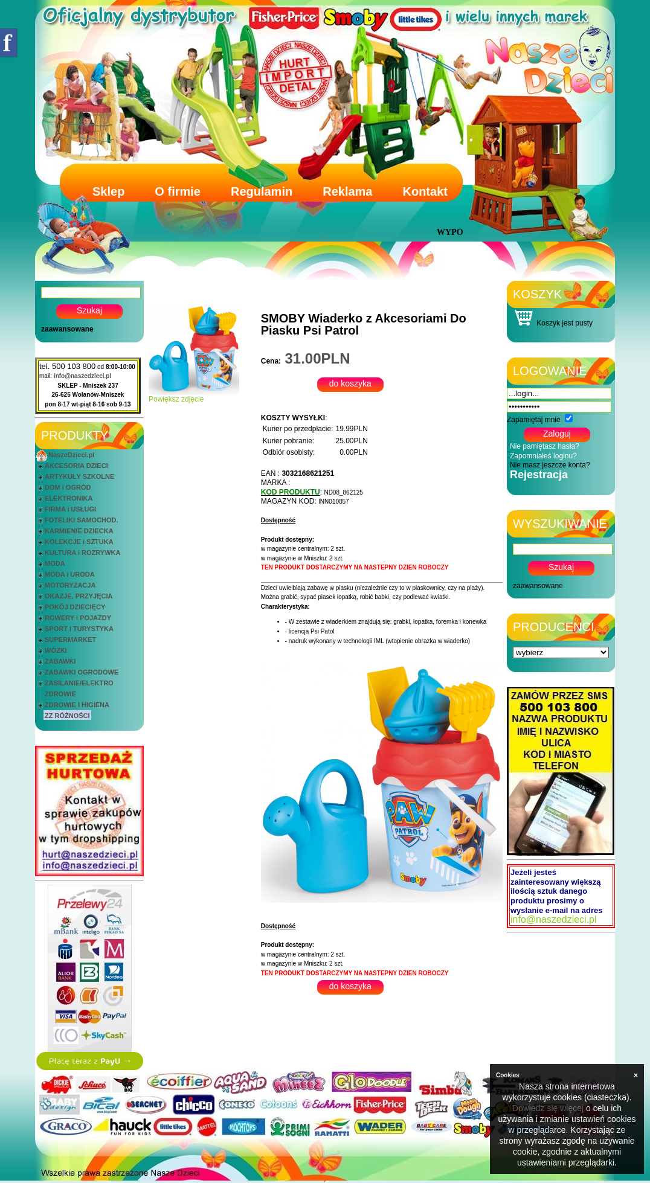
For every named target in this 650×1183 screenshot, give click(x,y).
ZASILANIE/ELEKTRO (79, 683)
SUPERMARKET (70, 639)
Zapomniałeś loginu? (543, 456)
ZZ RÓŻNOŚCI (67, 715)
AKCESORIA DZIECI (76, 465)
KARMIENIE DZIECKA (79, 530)
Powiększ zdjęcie (194, 395)
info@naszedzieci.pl (82, 376)
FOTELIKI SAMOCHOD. (81, 520)
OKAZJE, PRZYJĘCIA (78, 596)
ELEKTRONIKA (68, 498)
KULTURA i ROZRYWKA (82, 552)
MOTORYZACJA (70, 585)
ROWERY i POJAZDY (78, 617)
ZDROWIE (60, 693)
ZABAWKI (60, 661)
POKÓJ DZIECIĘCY (75, 607)
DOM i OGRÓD (68, 487)
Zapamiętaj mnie (534, 419)
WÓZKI (56, 650)
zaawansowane (67, 329)
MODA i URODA (70, 574)
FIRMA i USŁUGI (70, 509)
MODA (55, 563)
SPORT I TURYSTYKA (79, 628)
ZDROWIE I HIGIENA (77, 704)
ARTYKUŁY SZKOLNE (79, 476)
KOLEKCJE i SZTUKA (79, 541)
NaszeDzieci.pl (71, 454)
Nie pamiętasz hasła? (544, 446)
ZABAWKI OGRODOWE (81, 672)
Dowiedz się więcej (548, 1108)
